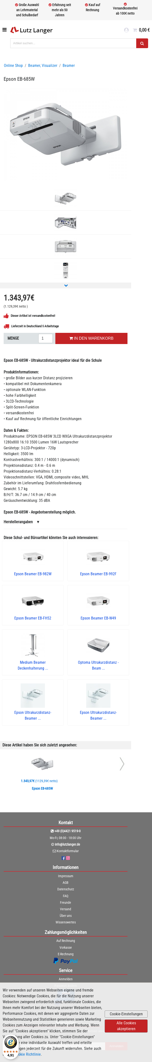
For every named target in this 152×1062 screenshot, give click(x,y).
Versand (65, 909)
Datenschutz (65, 889)
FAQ (65, 896)
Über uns (66, 916)
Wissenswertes (66, 922)
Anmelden (66, 979)
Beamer (69, 65)
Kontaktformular (68, 851)
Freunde (65, 902)
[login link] (126, 30)
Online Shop (13, 65)
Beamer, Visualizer (42, 65)
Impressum (65, 876)
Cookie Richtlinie (27, 1054)
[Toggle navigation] (5, 29)
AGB (65, 883)
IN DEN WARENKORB (91, 338)
